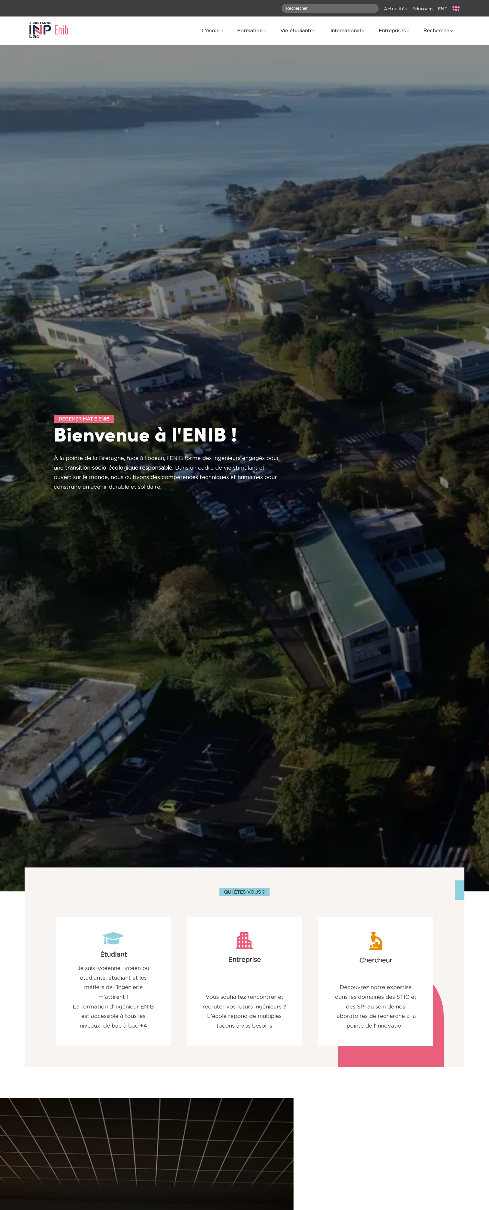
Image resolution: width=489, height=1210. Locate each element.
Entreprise (244, 959)
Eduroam (422, 8)
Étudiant (113, 954)
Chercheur (375, 960)
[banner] (52, 30)
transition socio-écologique (101, 468)
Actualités (395, 8)
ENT (442, 8)
